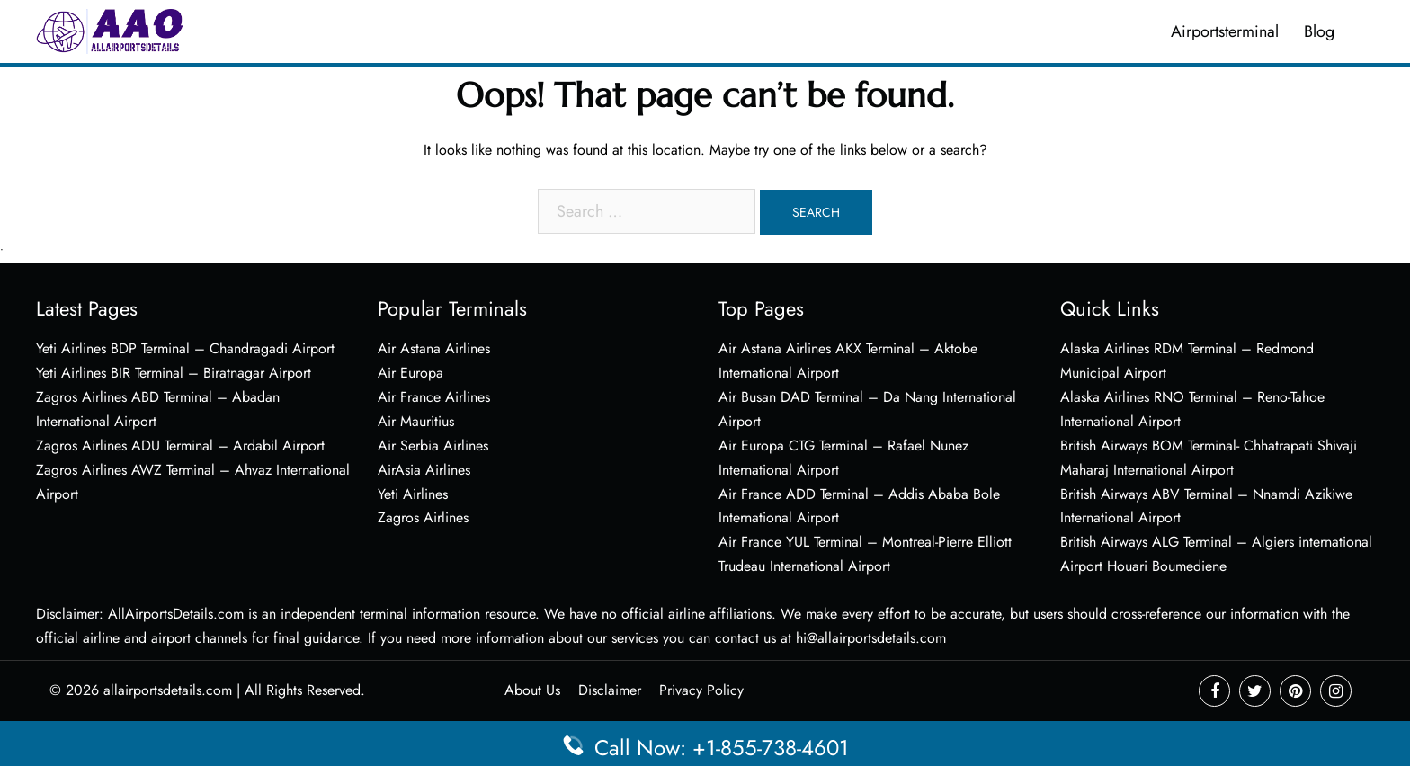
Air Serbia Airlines (433, 445)
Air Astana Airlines (434, 348)
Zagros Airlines (423, 517)
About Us (532, 690)
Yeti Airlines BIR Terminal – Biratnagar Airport (173, 372)
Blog (1319, 31)
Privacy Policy (701, 690)
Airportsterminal (1225, 31)
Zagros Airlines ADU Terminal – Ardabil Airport (180, 445)
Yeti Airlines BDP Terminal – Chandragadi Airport (185, 348)
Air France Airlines (434, 397)
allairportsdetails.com (167, 690)
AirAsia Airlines (424, 469)
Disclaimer (609, 690)
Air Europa (410, 372)
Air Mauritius (416, 421)
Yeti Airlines (413, 494)
